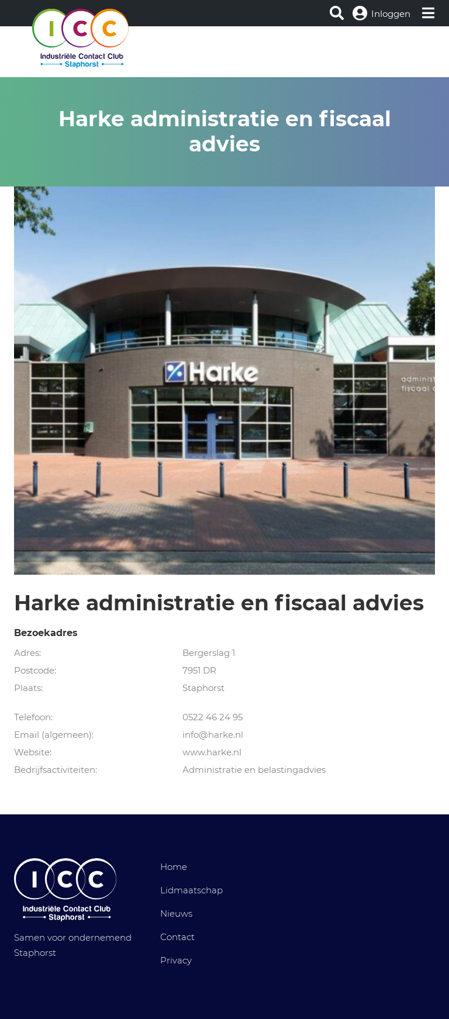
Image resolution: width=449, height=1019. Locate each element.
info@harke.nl (212, 734)
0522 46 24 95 (212, 717)
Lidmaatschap (191, 890)
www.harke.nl (211, 752)
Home (173, 866)
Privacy (176, 960)
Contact (177, 936)
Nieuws (176, 913)
